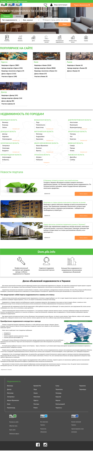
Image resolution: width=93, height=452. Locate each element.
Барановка (39, 139)
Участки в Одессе (9, 76)
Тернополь (59, 389)
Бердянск (5, 151)
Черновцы (82, 389)
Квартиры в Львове (75, 65)
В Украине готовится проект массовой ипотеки (61, 180)
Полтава (36, 404)
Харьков (58, 397)
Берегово (73, 139)
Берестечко (40, 127)
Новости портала (11, 172)
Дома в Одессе (8, 74)
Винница (5, 122)
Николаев (37, 397)
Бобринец (5, 160)
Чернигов (82, 386)
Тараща (72, 148)
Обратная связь (22, 1)
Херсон (58, 400)
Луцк (37, 122)
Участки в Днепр (8, 104)
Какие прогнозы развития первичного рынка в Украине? (64, 224)
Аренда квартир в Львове (77, 68)
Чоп (71, 136)
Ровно (36, 408)
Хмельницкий (60, 404)
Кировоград (11, 408)
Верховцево (74, 125)
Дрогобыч (73, 157)
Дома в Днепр (7, 101)
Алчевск (39, 157)
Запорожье (6, 146)
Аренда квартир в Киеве (45, 68)
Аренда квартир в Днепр (11, 98)
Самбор (72, 160)
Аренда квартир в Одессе (12, 68)
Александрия (6, 157)
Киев (8, 404)
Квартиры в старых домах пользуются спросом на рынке (65, 202)
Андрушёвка (40, 136)
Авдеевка (5, 136)
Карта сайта (12, 430)
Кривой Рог (37, 386)
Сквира (72, 146)
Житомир (39, 134)
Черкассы (59, 408)
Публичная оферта (14, 433)
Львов (36, 393)
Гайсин (4, 127)
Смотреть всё (16, 129)
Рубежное (39, 160)
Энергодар (5, 148)
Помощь (3, 1)
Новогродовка (7, 139)
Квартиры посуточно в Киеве (45, 71)
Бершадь (5, 125)
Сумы (57, 386)
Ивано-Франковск (42, 146)
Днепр (9, 389)
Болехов (39, 148)
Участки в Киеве (40, 76)
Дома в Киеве (40, 74)
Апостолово (74, 122)
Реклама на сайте (12, 1)
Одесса (36, 400)
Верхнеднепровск (76, 127)
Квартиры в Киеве (42, 65)
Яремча (38, 151)
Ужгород (73, 134)
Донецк (4, 134)
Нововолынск (40, 125)
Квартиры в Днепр (9, 95)
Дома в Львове (73, 71)
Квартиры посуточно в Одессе (12, 71)
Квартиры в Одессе (10, 65)
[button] (31, 20)
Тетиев (72, 151)
